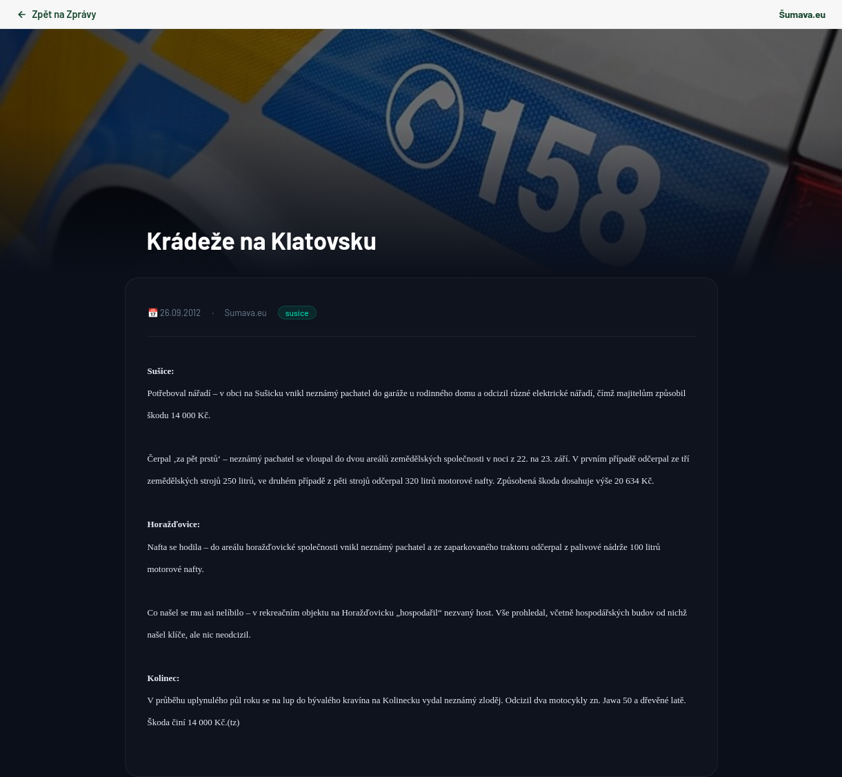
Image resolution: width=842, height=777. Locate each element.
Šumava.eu (802, 14)
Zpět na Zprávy (56, 14)
